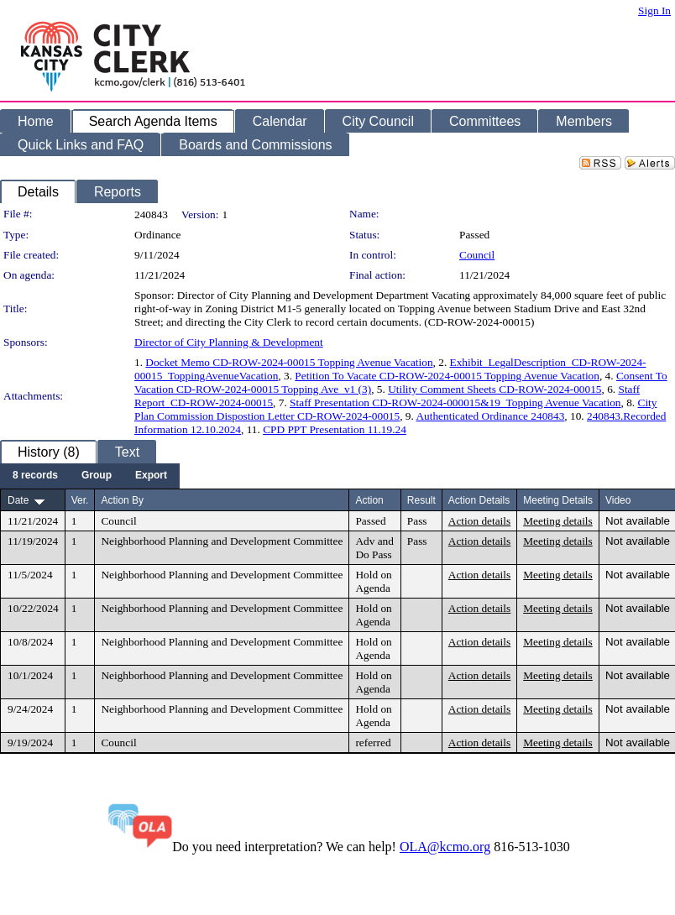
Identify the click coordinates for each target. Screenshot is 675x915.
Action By (122, 500)
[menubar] (90, 476)
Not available (637, 521)
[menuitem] (35, 476)
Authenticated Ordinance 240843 (490, 416)
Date (18, 500)
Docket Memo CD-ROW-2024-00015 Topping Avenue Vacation (288, 362)
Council (476, 254)
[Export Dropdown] (151, 476)
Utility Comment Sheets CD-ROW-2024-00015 (494, 389)
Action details (479, 521)
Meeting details (558, 521)
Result (421, 500)
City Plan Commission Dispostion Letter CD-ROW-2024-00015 (395, 409)
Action (369, 500)
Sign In (654, 10)
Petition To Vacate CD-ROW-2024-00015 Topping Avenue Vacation (447, 375)
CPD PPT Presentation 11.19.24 (334, 429)
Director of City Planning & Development (228, 342)
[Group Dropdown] (96, 476)
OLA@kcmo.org (445, 846)
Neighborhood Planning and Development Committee (222, 541)
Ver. (80, 500)
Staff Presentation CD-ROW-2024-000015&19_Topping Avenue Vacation (455, 402)
